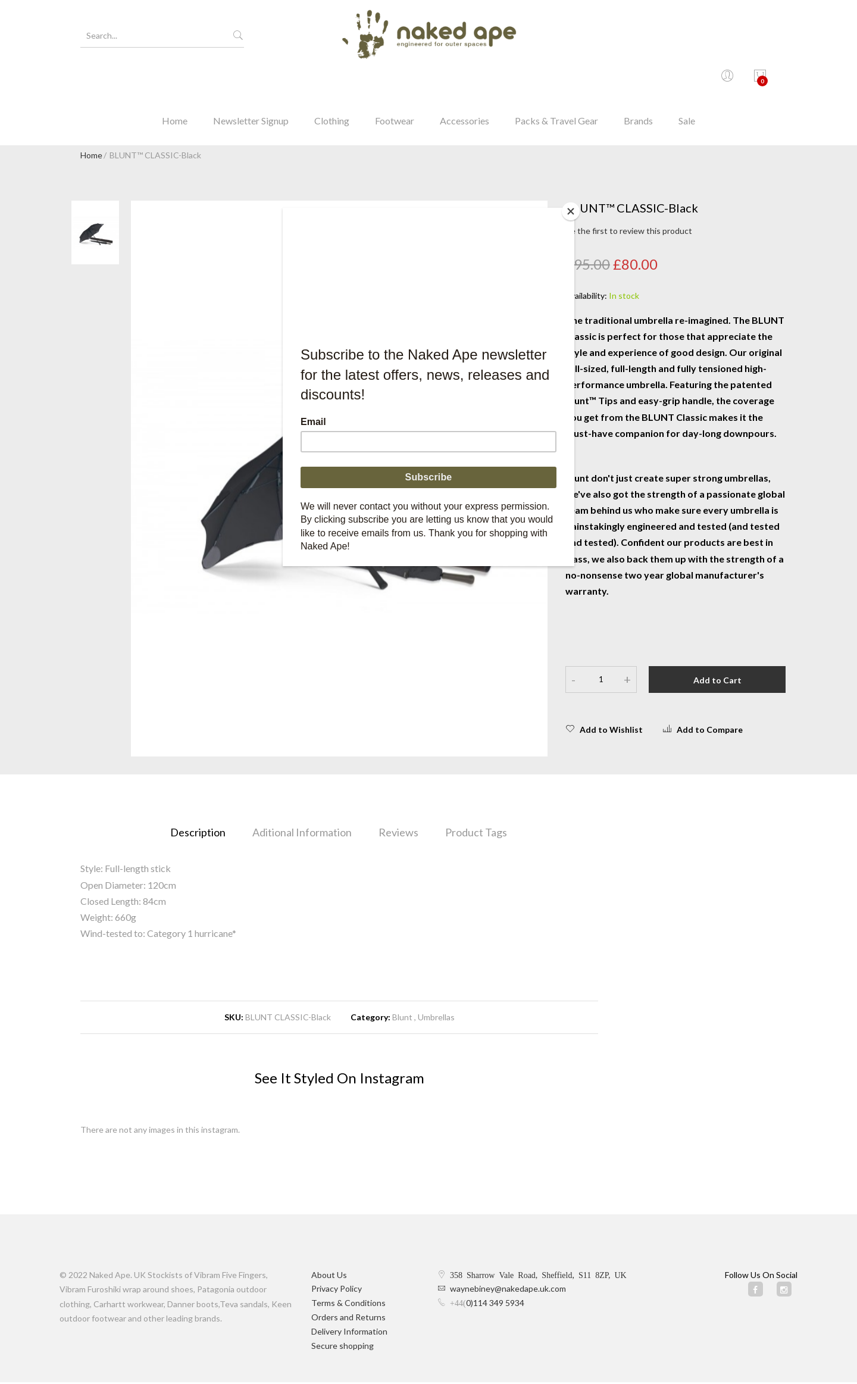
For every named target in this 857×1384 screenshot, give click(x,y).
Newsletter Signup (251, 80)
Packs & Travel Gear (556, 80)
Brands (638, 80)
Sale (686, 80)
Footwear (394, 80)
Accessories (464, 80)
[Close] (571, 211)
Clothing (331, 80)
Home (174, 80)
